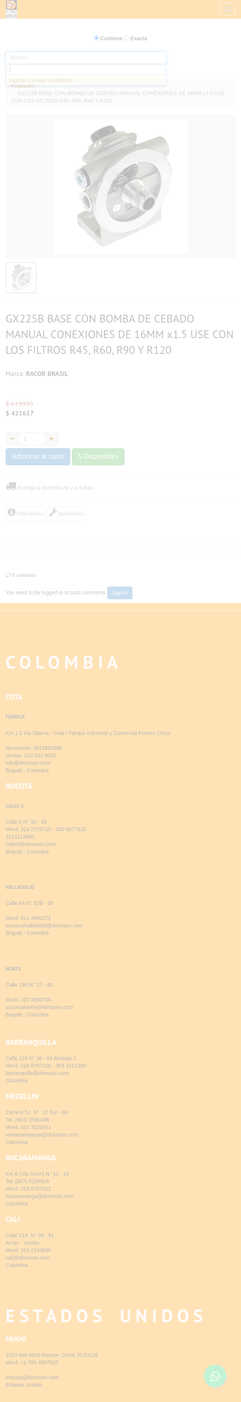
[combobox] (86, 69)
